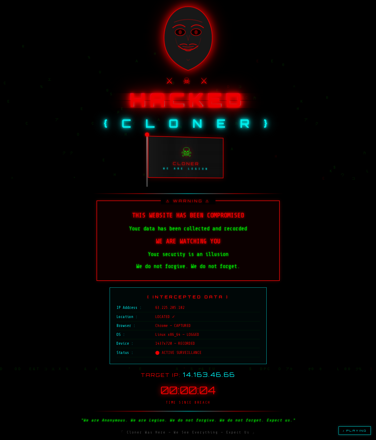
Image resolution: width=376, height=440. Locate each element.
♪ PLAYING (355, 430)
